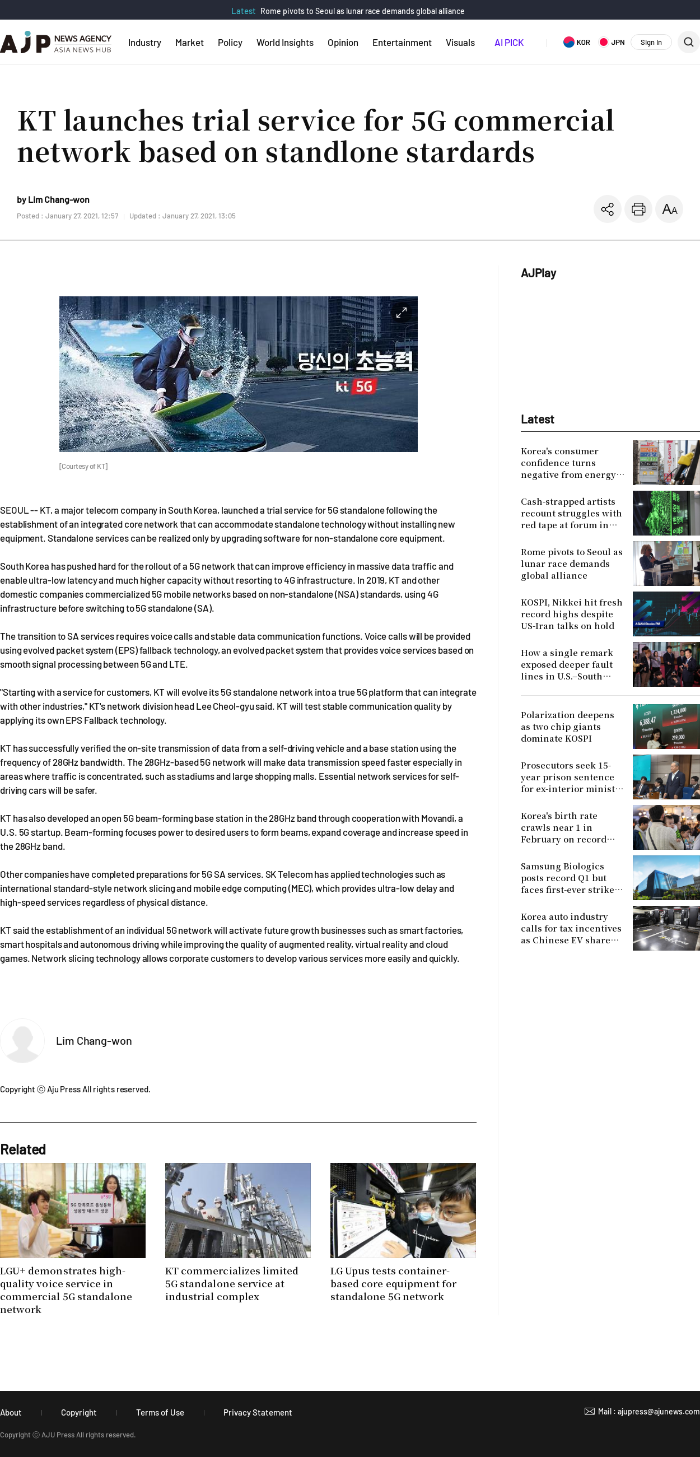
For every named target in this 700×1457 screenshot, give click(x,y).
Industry (144, 42)
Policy (230, 42)
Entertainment (402, 42)
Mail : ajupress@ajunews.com (649, 1411)
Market (189, 42)
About (11, 1412)
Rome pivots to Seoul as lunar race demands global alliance (362, 11)
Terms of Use (160, 1412)
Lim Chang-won (94, 1040)
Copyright (79, 1412)
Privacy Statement (257, 1412)
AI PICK (509, 42)
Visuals (460, 42)
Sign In (651, 42)
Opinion (343, 42)
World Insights (285, 42)
